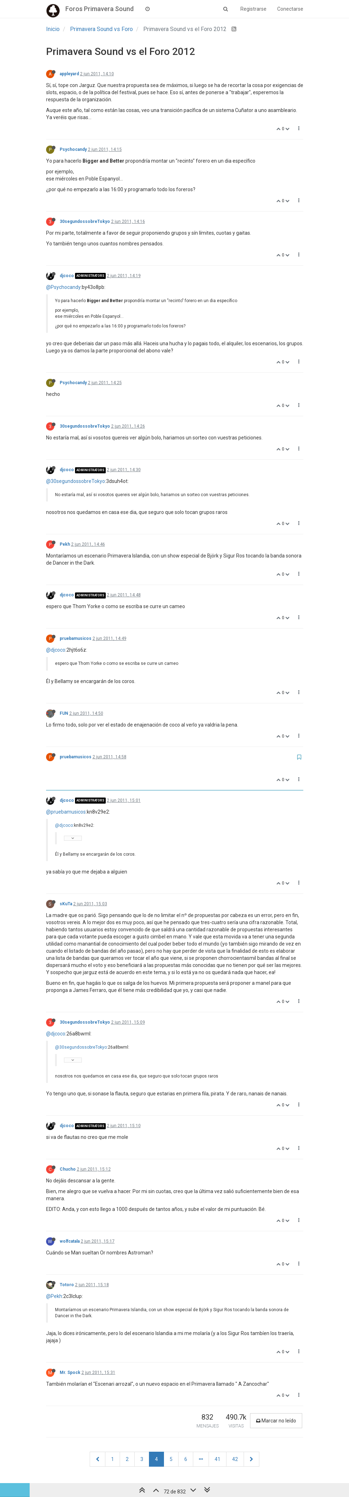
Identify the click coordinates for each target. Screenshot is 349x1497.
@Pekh (54, 1296)
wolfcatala (70, 1241)
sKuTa (66, 903)
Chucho (68, 1169)
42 (235, 1459)
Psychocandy (73, 149)
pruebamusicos (75, 638)
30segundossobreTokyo (85, 221)
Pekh (65, 544)
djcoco (67, 275)
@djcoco (55, 650)
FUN (64, 713)
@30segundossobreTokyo (75, 481)
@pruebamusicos (66, 812)
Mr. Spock (70, 1372)
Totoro (67, 1284)
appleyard (69, 73)
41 (217, 1459)
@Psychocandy (63, 287)
